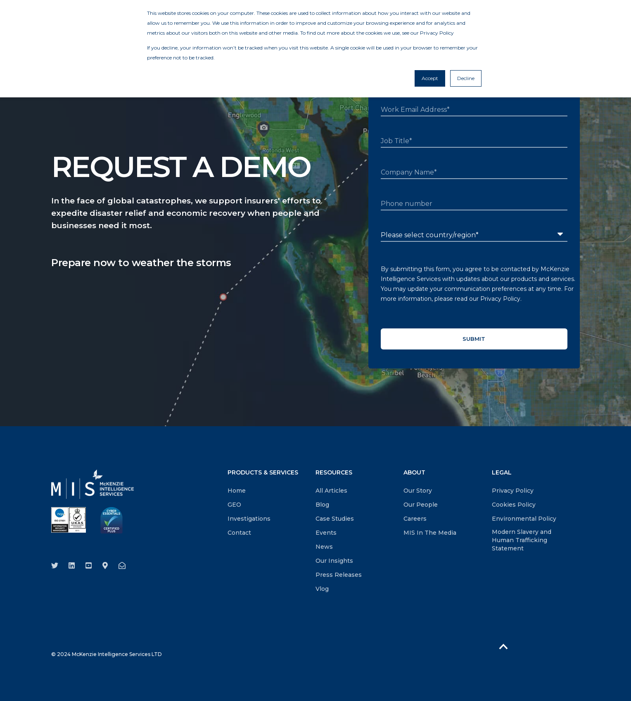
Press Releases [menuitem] (339, 574)
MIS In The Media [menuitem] (429, 532)
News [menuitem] (324, 546)
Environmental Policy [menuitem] (524, 518)
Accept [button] (430, 78)
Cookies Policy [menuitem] (514, 504)
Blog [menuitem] (322, 504)
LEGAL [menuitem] (502, 473)
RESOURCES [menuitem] (334, 473)
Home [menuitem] (237, 490)
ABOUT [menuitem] (414, 473)
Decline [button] (465, 78)
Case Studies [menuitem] (335, 518)
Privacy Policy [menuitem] (513, 490)
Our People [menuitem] (420, 504)
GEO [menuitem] (234, 504)
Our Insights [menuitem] (334, 560)
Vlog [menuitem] (322, 588)
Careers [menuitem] (415, 518)
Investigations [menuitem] (249, 518)
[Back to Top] (503, 647)
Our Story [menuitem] (417, 490)
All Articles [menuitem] (331, 490)
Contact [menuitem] (239, 532)
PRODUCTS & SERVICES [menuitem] (263, 473)
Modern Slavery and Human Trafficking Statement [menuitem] (521, 540)
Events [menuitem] (326, 532)
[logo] (92, 484)
